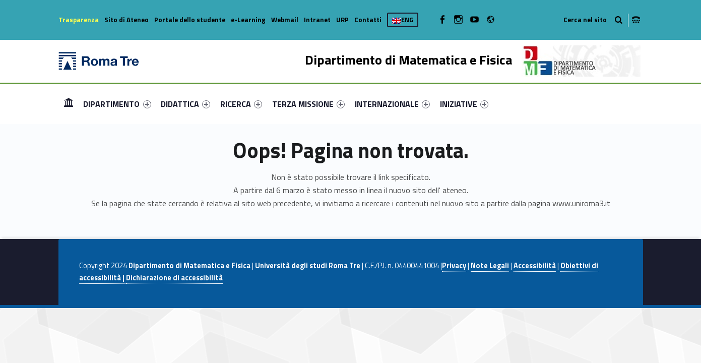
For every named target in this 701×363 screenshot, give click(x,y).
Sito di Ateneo (126, 20)
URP (342, 20)
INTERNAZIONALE (392, 104)
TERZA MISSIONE (308, 104)
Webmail (284, 20)
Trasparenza (78, 20)
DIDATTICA (185, 104)
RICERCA (241, 104)
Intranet (317, 20)
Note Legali (490, 265)
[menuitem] (68, 104)
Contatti (367, 20)
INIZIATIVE (464, 104)
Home (68, 103)
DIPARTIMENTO (117, 104)
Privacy (454, 265)
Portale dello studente (189, 20)
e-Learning (248, 20)
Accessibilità (535, 265)
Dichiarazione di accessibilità (174, 277)
